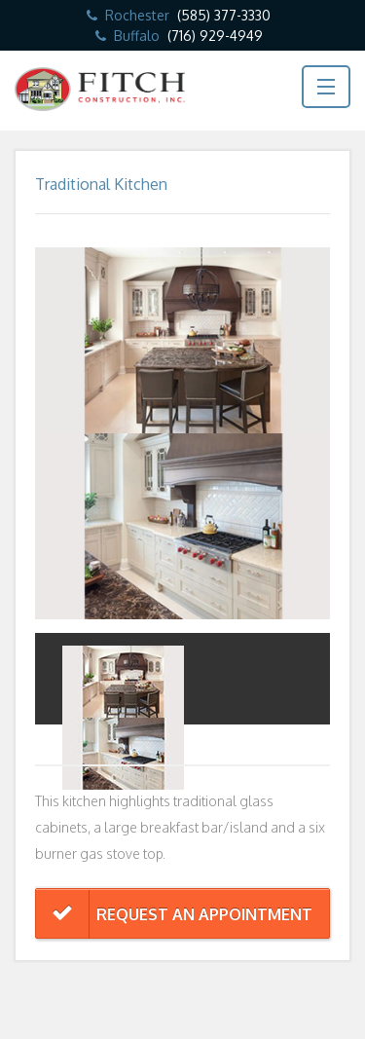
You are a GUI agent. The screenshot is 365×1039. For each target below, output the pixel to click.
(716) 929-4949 (215, 35)
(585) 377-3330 (224, 15)
